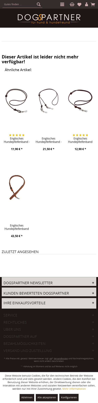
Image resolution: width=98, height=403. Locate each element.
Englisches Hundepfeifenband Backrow (16, 227)
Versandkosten (61, 358)
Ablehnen (26, 397)
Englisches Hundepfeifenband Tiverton (80, 140)
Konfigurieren (69, 397)
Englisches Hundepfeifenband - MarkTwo (49, 140)
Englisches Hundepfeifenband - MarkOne (17, 140)
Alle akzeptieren (46, 397)
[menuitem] (61, 4)
